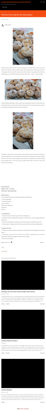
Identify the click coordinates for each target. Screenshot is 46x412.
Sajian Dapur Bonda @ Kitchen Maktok (16, 2)
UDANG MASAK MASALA (9, 341)
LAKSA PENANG (6, 390)
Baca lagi (42, 303)
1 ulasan (7, 303)
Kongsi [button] (41, 242)
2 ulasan (7, 353)
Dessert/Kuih (7, 242)
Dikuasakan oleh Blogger (23, 408)
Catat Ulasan (4, 251)
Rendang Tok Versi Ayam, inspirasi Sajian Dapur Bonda (18, 291)
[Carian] (41, 2)
